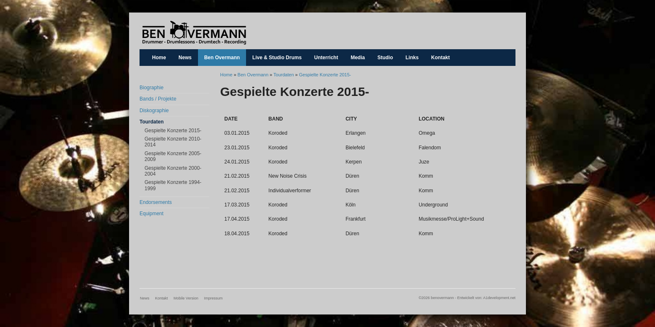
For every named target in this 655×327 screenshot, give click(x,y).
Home (159, 57)
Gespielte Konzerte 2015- (173, 130)
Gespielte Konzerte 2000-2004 (173, 171)
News (184, 57)
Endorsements (156, 202)
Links (412, 57)
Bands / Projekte (158, 99)
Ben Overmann (222, 57)
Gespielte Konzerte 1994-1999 (173, 185)
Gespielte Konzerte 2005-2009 (173, 156)
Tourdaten (152, 122)
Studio (385, 57)
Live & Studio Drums (277, 57)
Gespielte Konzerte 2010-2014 (173, 142)
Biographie (151, 88)
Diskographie (154, 110)
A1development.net (499, 298)
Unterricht (326, 57)
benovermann (194, 32)
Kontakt (440, 57)
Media (357, 57)
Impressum (213, 298)
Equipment (151, 213)
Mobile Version (186, 298)
